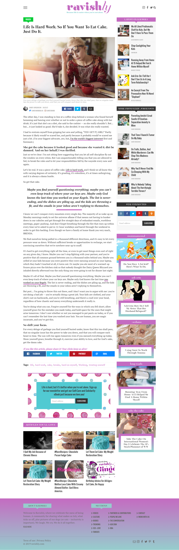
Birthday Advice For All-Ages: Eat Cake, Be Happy (99, 482)
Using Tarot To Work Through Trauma (136, 351)
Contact (141, 513)
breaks (56, 364)
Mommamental (136, 235)
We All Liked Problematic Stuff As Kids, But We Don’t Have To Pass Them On (142, 31)
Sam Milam (134, 52)
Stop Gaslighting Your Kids (141, 47)
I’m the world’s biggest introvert (86, 138)
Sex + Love (97, 528)
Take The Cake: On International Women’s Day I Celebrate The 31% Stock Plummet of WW (136, 442)
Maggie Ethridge (135, 70)
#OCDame (136, 322)
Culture (96, 517)
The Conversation (117, 520)
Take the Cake (136, 410)
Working (83, 364)
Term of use (29, 540)
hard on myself (69, 364)
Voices (28, 19)
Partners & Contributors (120, 513)
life (31, 364)
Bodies (95, 520)
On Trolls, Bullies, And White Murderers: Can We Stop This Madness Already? (142, 154)
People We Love (115, 517)
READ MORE (27, 526)
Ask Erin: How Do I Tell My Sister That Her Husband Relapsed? (136, 308)
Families (96, 532)
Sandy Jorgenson (35, 107)
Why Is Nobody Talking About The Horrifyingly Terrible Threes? (141, 188)
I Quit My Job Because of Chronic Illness (34, 453)
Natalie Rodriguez (136, 100)
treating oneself (97, 364)
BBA (111, 528)
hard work (40, 364)
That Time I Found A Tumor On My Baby (142, 136)
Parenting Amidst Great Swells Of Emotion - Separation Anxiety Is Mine (141, 120)
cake (49, 364)
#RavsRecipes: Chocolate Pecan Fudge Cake (66, 453)
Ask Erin (136, 277)
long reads (136, 363)
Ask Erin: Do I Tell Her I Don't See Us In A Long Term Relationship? (141, 79)
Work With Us (143, 517)
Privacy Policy (44, 540)
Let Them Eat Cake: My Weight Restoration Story (99, 453)
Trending (96, 524)
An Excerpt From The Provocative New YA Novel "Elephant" (142, 93)
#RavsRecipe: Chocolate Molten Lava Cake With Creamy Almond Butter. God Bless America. (69, 486)
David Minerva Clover (137, 40)
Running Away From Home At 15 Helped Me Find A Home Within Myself (142, 63)
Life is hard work (74, 169)
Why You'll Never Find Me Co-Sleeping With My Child (142, 172)
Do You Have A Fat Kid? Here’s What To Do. (136, 265)
